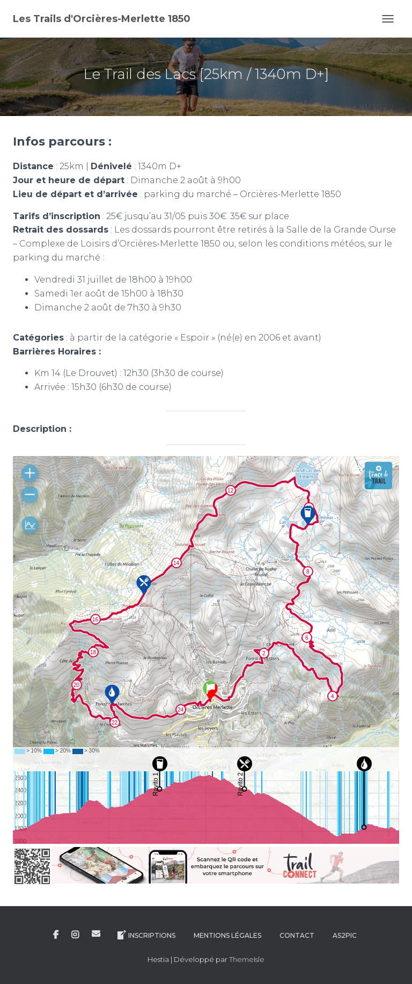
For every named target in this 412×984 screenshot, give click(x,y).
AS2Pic (345, 935)
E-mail (96, 933)
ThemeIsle (246, 959)
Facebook (56, 935)
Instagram (75, 935)
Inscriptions (145, 935)
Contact (296, 935)
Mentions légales (227, 935)
